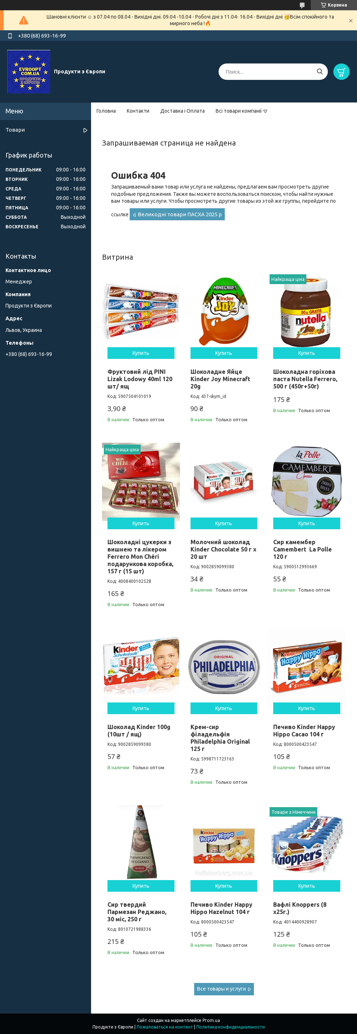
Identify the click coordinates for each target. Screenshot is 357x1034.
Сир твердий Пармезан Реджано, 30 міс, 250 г (136, 911)
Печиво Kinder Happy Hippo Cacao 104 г (304, 730)
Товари (15, 130)
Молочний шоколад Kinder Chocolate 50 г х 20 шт (223, 549)
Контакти (138, 111)
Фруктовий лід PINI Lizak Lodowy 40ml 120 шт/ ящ (139, 379)
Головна (106, 111)
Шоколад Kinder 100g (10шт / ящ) (138, 730)
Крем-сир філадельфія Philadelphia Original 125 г (220, 738)
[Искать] (319, 71)
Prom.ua (211, 1020)
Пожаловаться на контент (165, 1027)
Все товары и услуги (221, 989)
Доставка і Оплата (182, 111)
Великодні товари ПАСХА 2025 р (180, 214)
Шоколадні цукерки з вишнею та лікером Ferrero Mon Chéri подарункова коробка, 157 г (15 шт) (140, 556)
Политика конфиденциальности (230, 1027)
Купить (141, 353)
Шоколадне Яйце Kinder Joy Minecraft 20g (220, 379)
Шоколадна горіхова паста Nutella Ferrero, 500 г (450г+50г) (305, 379)
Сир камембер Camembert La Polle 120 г (302, 549)
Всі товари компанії (239, 111)
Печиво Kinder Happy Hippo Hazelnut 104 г (221, 908)
